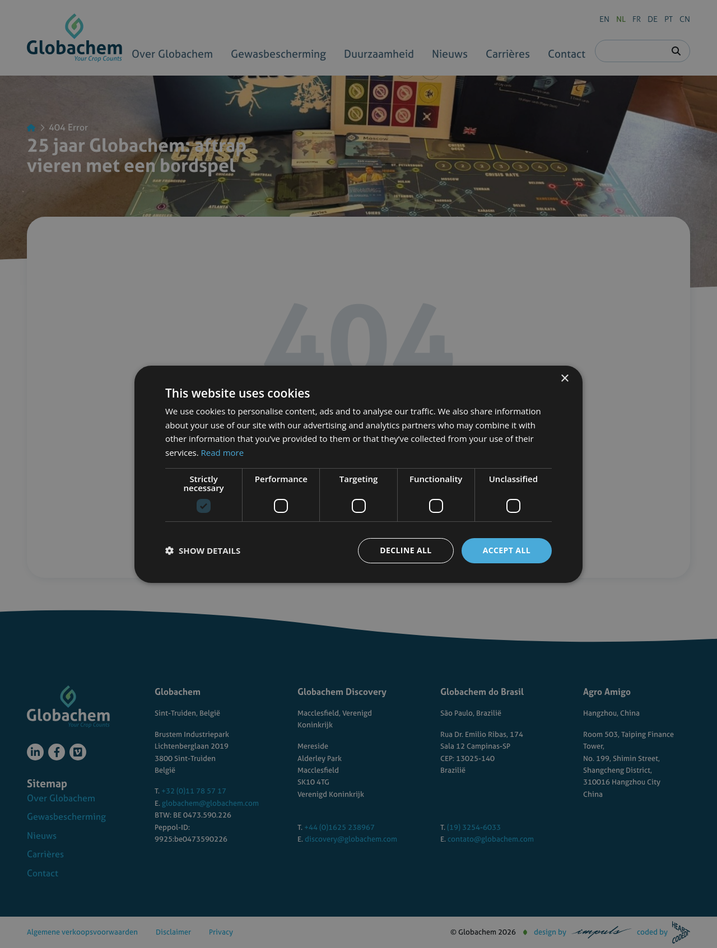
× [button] (564, 378)
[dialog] (358, 474)
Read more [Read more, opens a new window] (222, 452)
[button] (202, 550)
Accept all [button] (506, 550)
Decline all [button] (405, 550)
